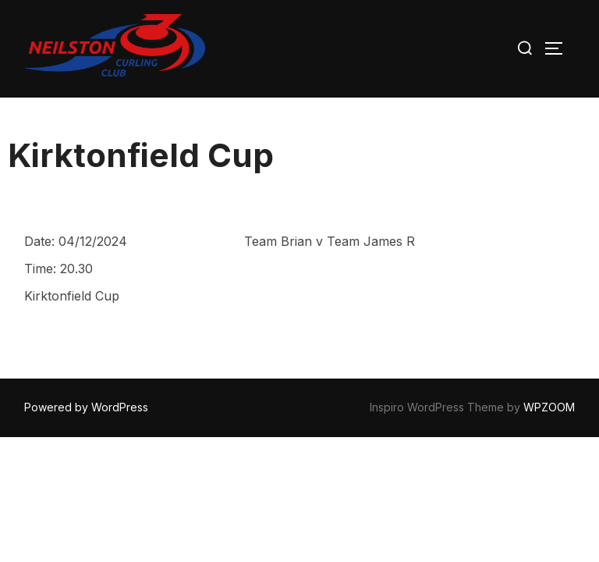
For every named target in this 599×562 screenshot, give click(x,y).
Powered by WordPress (86, 407)
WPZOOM (549, 407)
